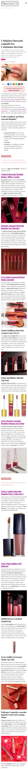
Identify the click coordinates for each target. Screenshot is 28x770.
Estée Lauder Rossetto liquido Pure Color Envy (12, 492)
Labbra (3, 59)
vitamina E (22, 187)
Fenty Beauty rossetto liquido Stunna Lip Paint (12, 422)
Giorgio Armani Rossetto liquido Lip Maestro (12, 227)
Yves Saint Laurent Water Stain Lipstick (13, 278)
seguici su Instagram (14, 90)
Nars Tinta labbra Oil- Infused (11, 564)
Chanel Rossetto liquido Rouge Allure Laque (12, 175)
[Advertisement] (14, 24)
